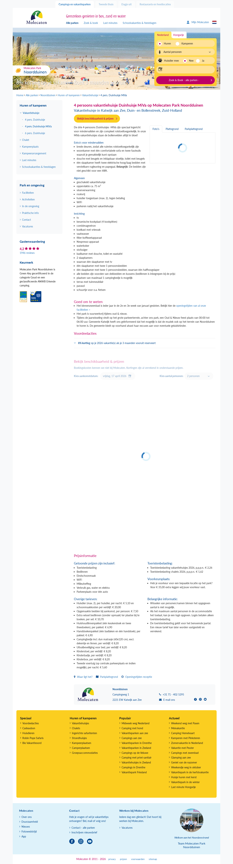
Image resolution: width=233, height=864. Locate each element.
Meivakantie (178, 728)
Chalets (76, 728)
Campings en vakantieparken (75, 4)
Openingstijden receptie (136, 676)
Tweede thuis (106, 4)
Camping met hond (132, 728)
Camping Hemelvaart (183, 733)
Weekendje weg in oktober (186, 767)
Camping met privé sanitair (136, 757)
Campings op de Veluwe (135, 752)
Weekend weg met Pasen (185, 723)
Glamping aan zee (181, 757)
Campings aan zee (132, 738)
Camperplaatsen (81, 747)
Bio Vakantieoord (32, 742)
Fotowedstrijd (29, 831)
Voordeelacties (30, 723)
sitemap (153, 859)
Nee (191, 60)
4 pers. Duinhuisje (35, 119)
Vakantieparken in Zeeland (136, 747)
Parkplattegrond (107, 676)
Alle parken (72, 22)
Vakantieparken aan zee (135, 733)
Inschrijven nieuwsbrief (84, 832)
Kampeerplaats (30, 146)
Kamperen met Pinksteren (185, 738)
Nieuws (25, 826)
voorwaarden (138, 859)
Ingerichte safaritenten (84, 733)
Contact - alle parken (83, 827)
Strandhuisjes (79, 738)
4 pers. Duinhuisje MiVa (38, 126)
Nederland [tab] (163, 34)
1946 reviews (27, 252)
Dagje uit (126, 4)
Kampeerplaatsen (81, 742)
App (23, 836)
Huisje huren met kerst (184, 777)
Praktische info (30, 212)
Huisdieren (28, 733)
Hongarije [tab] (178, 34)
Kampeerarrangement (34, 153)
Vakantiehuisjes (80, 723)
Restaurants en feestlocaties (155, 4)
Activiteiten (28, 199)
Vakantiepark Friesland (134, 772)
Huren (167, 43)
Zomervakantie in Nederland (187, 742)
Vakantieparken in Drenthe (137, 742)
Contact (26, 219)
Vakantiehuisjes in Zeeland (136, 762)
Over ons (26, 816)
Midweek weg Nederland (135, 723)
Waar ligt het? (83, 676)
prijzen (123, 859)
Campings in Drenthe (133, 767)
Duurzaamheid (29, 821)
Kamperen (186, 43)
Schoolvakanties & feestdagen (139, 22)
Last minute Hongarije (183, 787)
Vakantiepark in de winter (185, 782)
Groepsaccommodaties (85, 752)
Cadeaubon (28, 728)
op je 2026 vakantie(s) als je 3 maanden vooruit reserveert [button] (117, 343)
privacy (112, 859)
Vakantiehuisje (31, 112)
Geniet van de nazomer (184, 762)
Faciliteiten (28, 192)
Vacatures (27, 226)
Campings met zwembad (185, 752)
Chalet (25, 139)
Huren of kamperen (33, 105)
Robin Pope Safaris (33, 738)
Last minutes (110, 22)
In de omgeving (30, 206)
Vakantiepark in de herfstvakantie (190, 772)
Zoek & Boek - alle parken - (184, 80)
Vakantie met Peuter (182, 747)
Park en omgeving (32, 185)
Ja (203, 60)
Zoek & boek (91, 22)
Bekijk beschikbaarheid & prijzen (95, 118)
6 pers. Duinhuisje (35, 133)
